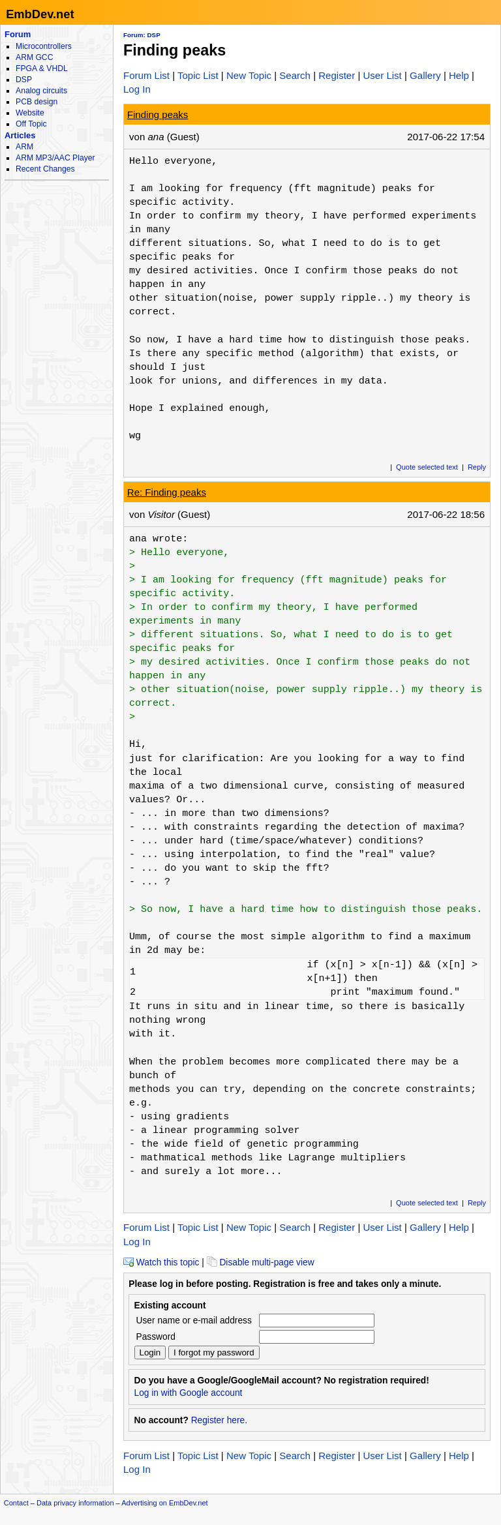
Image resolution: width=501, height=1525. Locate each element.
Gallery (425, 75)
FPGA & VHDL (42, 68)
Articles (20, 135)
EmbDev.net (40, 14)
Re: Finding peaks (166, 492)
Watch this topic (161, 1262)
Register (336, 75)
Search (295, 75)
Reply (477, 467)
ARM (24, 146)
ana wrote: (158, 538)
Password (155, 1337)
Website (30, 112)
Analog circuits (41, 90)
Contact (16, 1503)
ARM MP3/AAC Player (55, 157)
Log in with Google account (188, 1393)
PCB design (36, 101)
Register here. (219, 1420)
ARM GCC (34, 57)
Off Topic (31, 123)
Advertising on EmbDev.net (164, 1503)
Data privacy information (75, 1503)
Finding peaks (158, 114)
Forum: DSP (141, 34)
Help (459, 75)
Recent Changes (45, 169)
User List (382, 75)
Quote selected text (427, 467)
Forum (18, 34)
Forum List (146, 75)
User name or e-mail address (194, 1320)
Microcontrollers (44, 46)
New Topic (248, 75)
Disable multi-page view (260, 1262)
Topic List (198, 75)
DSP (24, 79)
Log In (137, 89)
